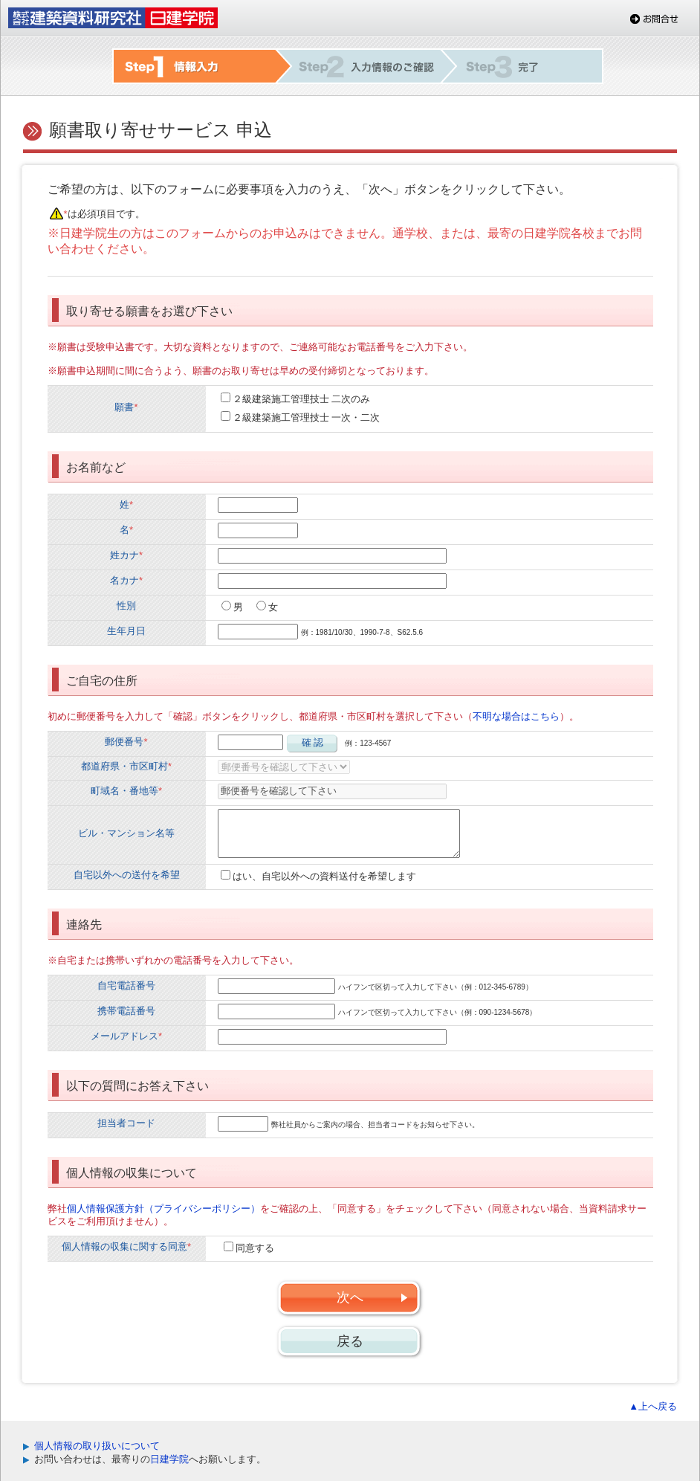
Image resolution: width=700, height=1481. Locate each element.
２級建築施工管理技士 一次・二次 (306, 417)
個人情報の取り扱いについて (97, 1445)
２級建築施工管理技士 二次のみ (302, 398)
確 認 (313, 742)
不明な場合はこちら (516, 716)
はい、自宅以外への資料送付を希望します (324, 876)
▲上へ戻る (653, 1406)
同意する (255, 1247)
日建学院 (169, 1459)
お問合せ (654, 19)
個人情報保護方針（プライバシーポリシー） (163, 1208)
